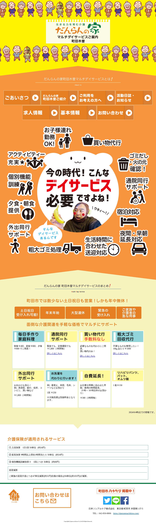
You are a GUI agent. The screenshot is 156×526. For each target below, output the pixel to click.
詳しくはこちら (54, 353)
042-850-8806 (105, 513)
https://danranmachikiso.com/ (126, 513)
